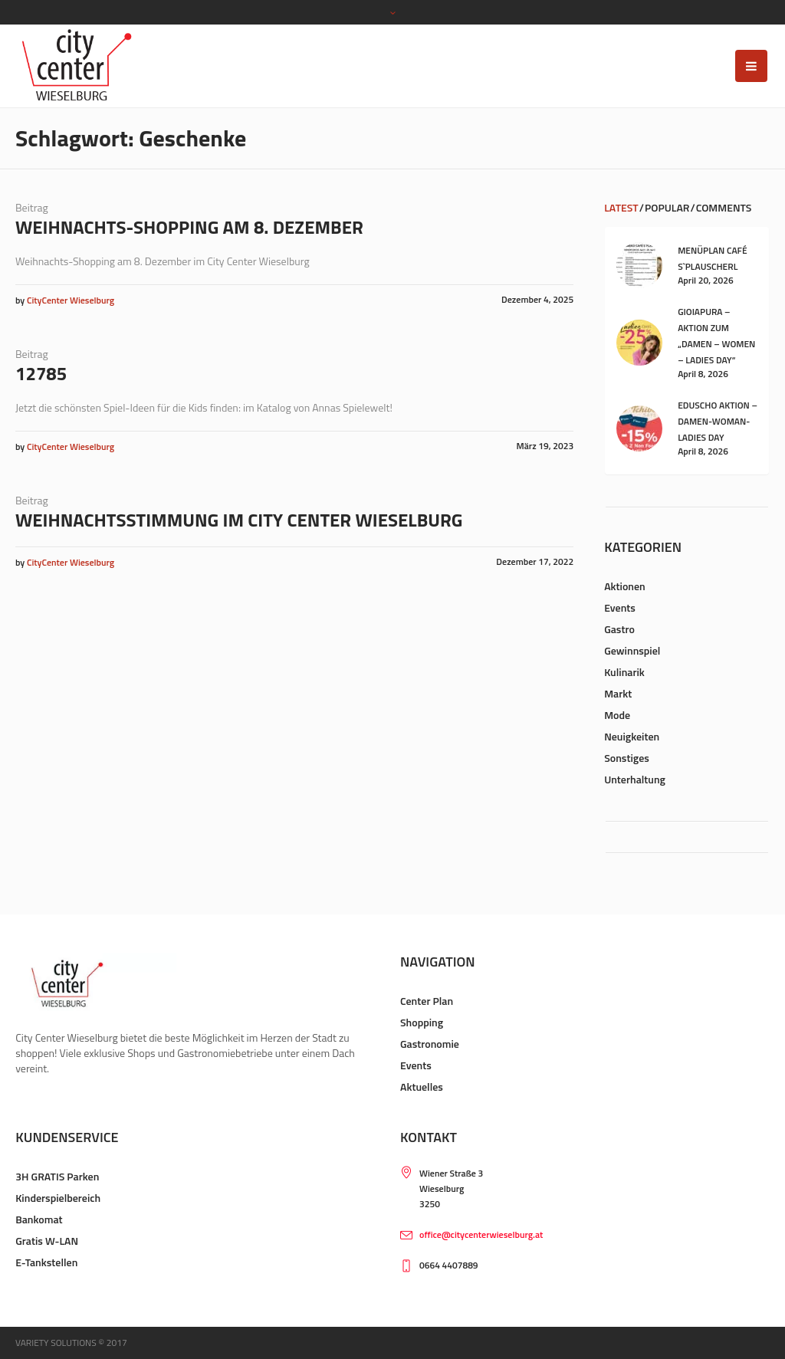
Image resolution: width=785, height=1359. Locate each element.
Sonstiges (626, 758)
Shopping (421, 1022)
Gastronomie (429, 1044)
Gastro (619, 629)
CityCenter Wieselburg (70, 300)
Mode (617, 715)
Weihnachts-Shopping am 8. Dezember (189, 227)
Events (620, 607)
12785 (41, 373)
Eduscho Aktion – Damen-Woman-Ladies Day (717, 421)
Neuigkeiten (631, 736)
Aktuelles (421, 1086)
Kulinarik (624, 672)
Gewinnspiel (632, 650)
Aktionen (624, 586)
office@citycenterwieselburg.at (481, 1234)
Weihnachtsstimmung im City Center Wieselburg (239, 519)
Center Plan (426, 1001)
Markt (618, 693)
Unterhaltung (634, 779)
